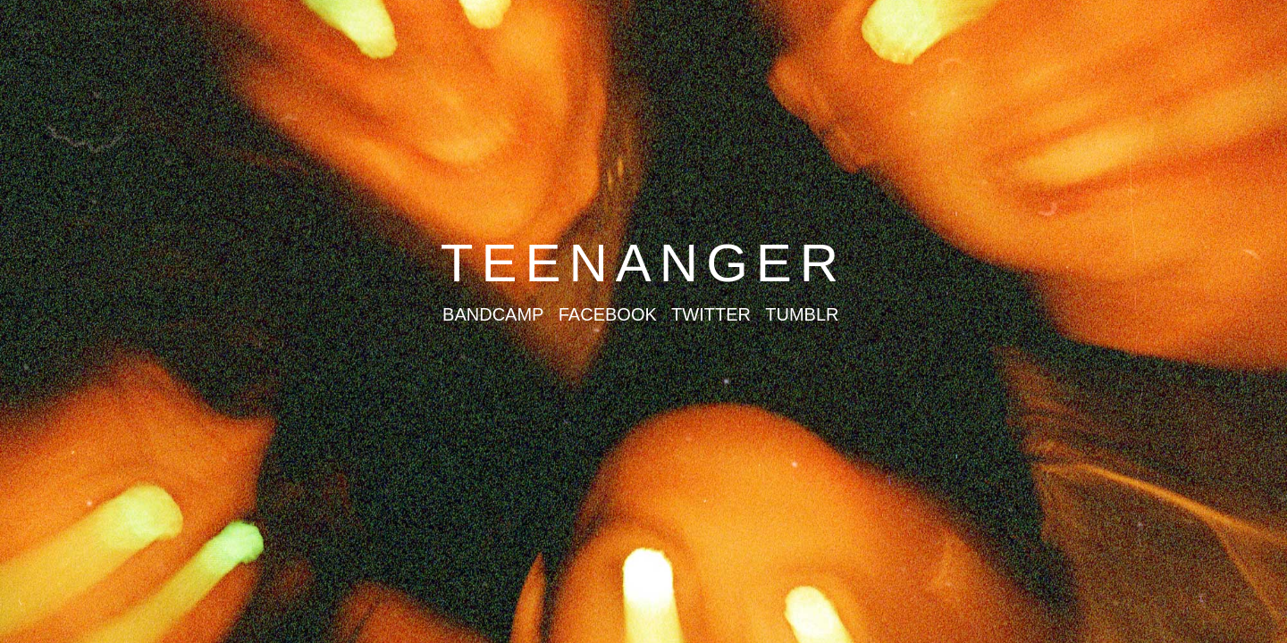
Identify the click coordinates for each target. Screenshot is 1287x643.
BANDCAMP (492, 314)
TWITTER (711, 314)
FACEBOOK (608, 314)
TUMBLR (801, 314)
